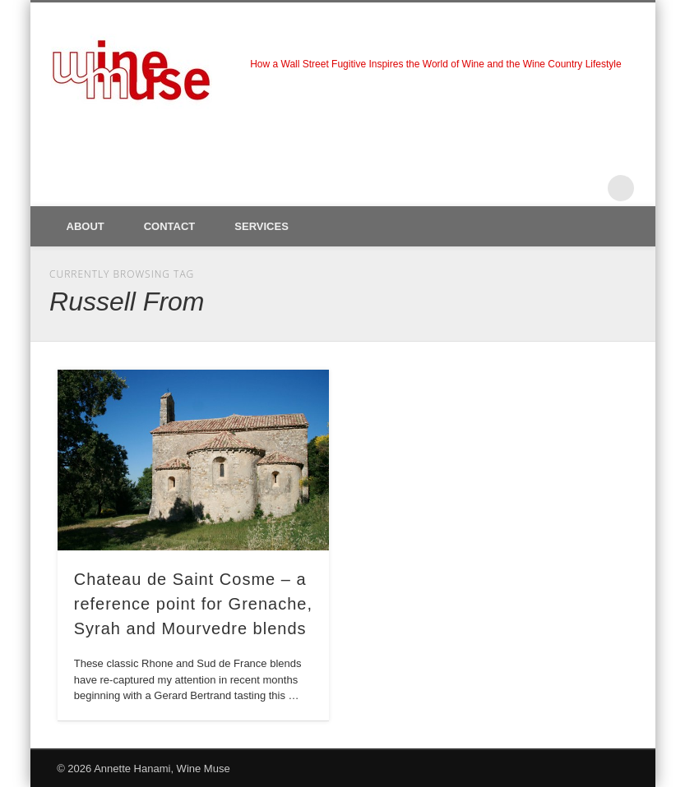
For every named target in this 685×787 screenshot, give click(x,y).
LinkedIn (587, 188)
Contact (170, 226)
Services (261, 226)
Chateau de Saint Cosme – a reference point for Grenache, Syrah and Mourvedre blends (193, 603)
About (85, 226)
